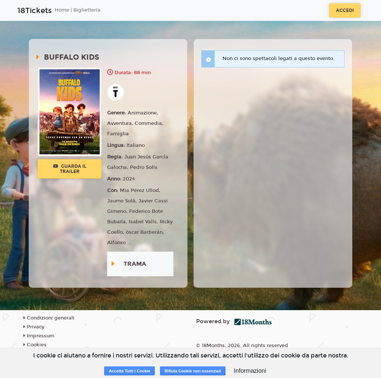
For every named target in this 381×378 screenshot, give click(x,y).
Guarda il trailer (69, 169)
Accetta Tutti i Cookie (129, 371)
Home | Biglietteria (77, 10)
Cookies (35, 345)
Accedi (345, 10)
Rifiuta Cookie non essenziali (192, 371)
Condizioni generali (48, 318)
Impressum (38, 336)
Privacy (33, 327)
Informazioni (250, 371)
